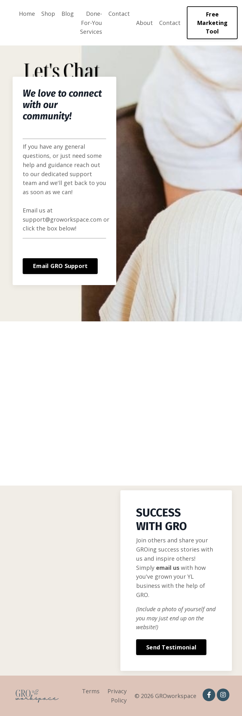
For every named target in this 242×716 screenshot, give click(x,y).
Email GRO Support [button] (77, 266)
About (144, 23)
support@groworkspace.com (79, 219)
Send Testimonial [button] (171, 647)
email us (167, 567)
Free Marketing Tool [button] (212, 22)
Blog (67, 13)
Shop (48, 13)
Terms (91, 691)
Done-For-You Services (91, 23)
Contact (119, 13)
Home (27, 13)
